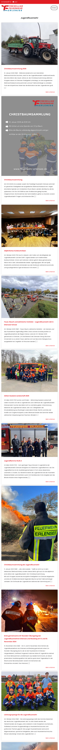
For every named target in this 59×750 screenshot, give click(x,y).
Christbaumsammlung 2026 (15, 69)
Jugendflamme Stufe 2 (13, 461)
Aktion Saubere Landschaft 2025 (16, 396)
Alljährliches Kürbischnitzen (15, 251)
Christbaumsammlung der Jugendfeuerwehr (21, 565)
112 (9, 2)
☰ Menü (54, 8)
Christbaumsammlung (13, 180)
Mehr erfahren (50, 92)
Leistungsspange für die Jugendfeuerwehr (20, 715)
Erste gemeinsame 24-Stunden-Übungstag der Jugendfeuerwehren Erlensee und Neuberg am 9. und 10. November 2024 (26, 638)
